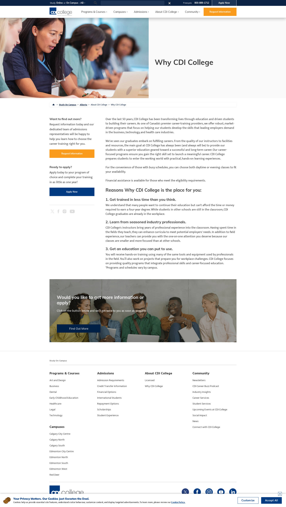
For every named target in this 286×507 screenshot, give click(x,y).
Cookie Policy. (178, 502)
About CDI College (166, 12)
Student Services (201, 404)
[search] (132, 3)
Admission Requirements (110, 380)
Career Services (200, 398)
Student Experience (108, 415)
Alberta (83, 105)
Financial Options (106, 392)
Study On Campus (67, 105)
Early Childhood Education (63, 398)
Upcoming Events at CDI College (209, 409)
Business (54, 386)
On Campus (72, 2)
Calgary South (57, 445)
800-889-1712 (202, 2)
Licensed (150, 380)
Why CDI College (118, 105)
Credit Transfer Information (112, 386)
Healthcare (55, 404)
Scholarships (104, 409)
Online (59, 2)
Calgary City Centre (59, 434)
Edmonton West (58, 469)
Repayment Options (108, 404)
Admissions (140, 12)
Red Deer (54, 475)
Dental (53, 392)
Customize (248, 500)
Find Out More (78, 328)
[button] (171, 3)
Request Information (220, 11)
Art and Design (57, 380)
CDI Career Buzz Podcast (205, 386)
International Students (109, 398)
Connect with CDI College (206, 427)
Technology (55, 415)
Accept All (271, 500)
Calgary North (57, 440)
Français (187, 2)
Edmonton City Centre (61, 451)
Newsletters (198, 380)
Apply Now (224, 2)
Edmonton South (58, 463)
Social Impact (199, 415)
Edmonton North (58, 457)
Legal (52, 409)
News (195, 421)
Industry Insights (201, 392)
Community (191, 12)
